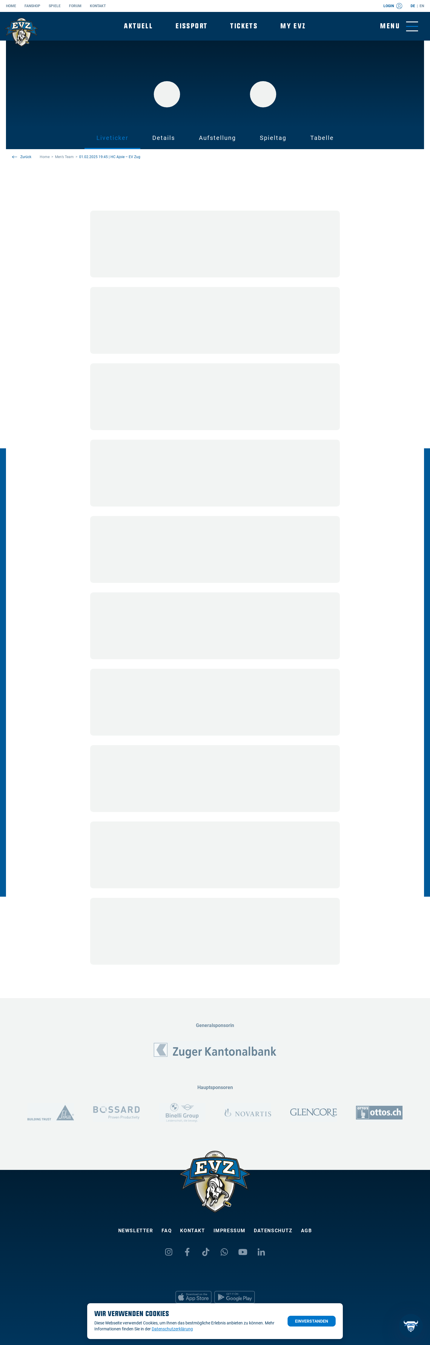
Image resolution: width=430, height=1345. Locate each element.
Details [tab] (163, 137)
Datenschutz (273, 1230)
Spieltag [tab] (273, 137)
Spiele (55, 6)
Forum (75, 6)
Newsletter (135, 1230)
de (413, 6)
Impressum (229, 1230)
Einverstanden (311, 1321)
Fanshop (32, 6)
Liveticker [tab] (112, 137)
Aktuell (138, 26)
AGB (306, 1230)
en (422, 6)
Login (392, 6)
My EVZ (293, 26)
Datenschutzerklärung (172, 1329)
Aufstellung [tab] (217, 137)
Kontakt (98, 6)
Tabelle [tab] (322, 137)
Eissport (192, 26)
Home (11, 6)
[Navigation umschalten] (399, 26)
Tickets (244, 26)
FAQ (167, 1230)
